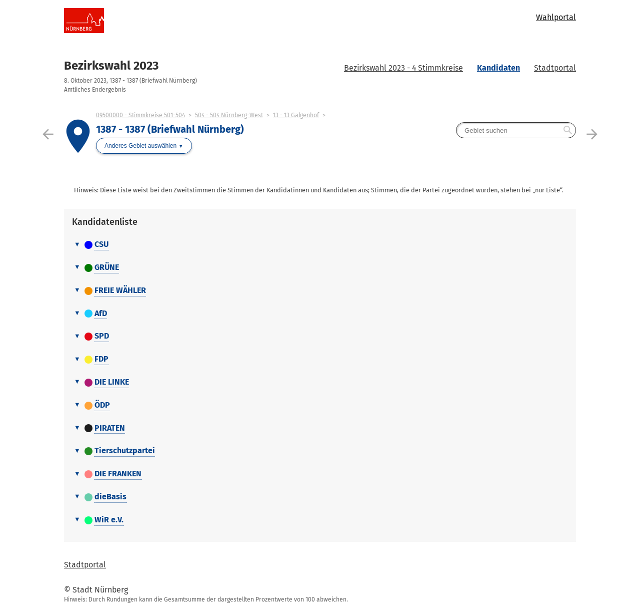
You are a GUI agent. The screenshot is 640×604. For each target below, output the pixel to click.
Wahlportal (556, 17)
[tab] (320, 244)
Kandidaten (498, 68)
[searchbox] (516, 130)
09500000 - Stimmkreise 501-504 (140, 115)
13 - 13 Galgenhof (296, 115)
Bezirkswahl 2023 (111, 66)
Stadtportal (555, 68)
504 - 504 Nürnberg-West (229, 115)
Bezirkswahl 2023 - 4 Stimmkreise (403, 68)
